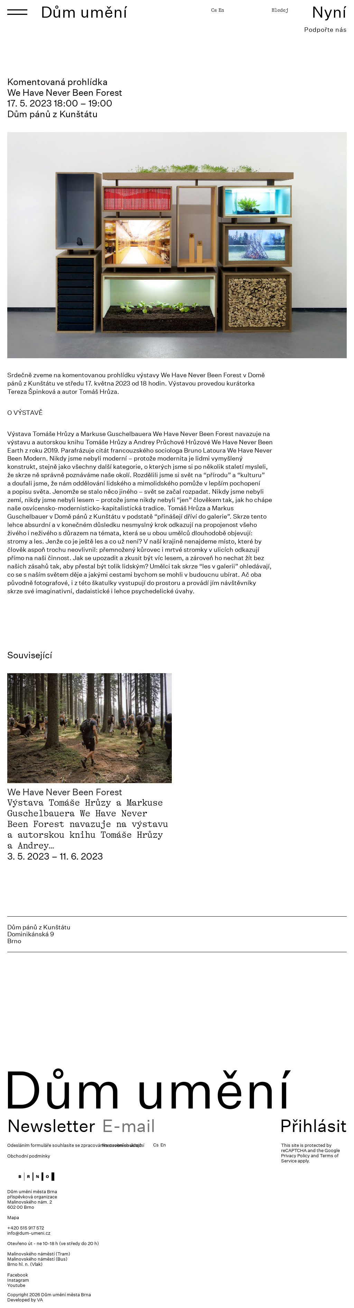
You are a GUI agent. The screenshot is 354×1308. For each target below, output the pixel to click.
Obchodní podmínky (28, 1156)
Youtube (16, 1285)
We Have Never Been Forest (64, 792)
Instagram (18, 1280)
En (221, 10)
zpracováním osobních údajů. (112, 1145)
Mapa (13, 1218)
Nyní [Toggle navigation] (329, 12)
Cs (214, 10)
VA (40, 1300)
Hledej (280, 10)
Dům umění (84, 12)
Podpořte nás (325, 29)
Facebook (17, 1275)
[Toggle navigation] (17, 12)
